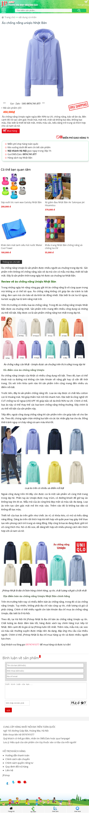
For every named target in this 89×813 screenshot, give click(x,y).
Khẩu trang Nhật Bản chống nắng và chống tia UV (63, 247)
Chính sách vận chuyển (17, 759)
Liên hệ (9, 770)
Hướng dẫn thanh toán (17, 755)
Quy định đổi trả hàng (16, 766)
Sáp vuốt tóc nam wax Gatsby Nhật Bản (21, 202)
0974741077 (32, 644)
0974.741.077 (33, 103)
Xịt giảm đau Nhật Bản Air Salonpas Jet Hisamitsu (65, 204)
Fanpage (65, 738)
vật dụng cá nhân (27, 17)
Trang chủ (10, 17)
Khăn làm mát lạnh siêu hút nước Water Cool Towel (21, 247)
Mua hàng (12, 130)
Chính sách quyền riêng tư (19, 762)
